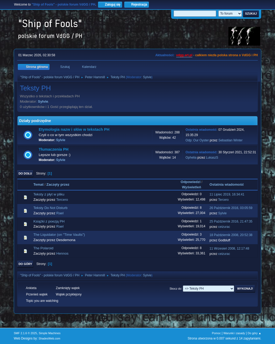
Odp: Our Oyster (197, 140)
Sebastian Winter (230, 140)
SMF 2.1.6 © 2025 (25, 333)
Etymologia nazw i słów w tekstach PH (74, 129)
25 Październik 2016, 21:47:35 (231, 221)
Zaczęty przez (57, 184)
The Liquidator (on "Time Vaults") (59, 235)
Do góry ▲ (254, 333)
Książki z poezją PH (49, 221)
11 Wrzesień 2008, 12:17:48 (229, 248)
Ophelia (190, 157)
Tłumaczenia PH (53, 149)
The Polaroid (43, 248)
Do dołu (25, 173)
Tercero (62, 200)
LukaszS (212, 157)
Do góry (25, 263)
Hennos (62, 253)
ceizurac (224, 227)
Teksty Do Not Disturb (50, 208)
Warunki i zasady (234, 333)
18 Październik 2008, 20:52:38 (231, 235)
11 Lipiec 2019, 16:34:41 (227, 194)
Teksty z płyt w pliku (48, 194)
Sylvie (147, 77)
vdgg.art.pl (184, 55)
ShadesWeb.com (49, 338)
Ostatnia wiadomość (229, 184)
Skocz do (175, 288)
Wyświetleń (191, 187)
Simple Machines (49, 333)
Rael (60, 213)
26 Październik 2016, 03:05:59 (231, 208)
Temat (38, 184)
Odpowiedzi (191, 182)
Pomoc (216, 333)
